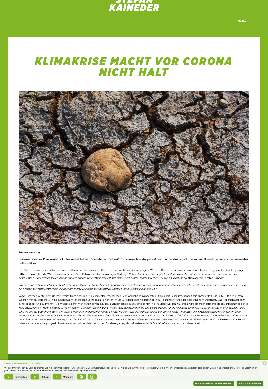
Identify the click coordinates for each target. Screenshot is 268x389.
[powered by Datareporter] (264, 365)
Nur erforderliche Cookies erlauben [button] (213, 383)
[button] (16, 376)
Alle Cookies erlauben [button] (249, 383)
